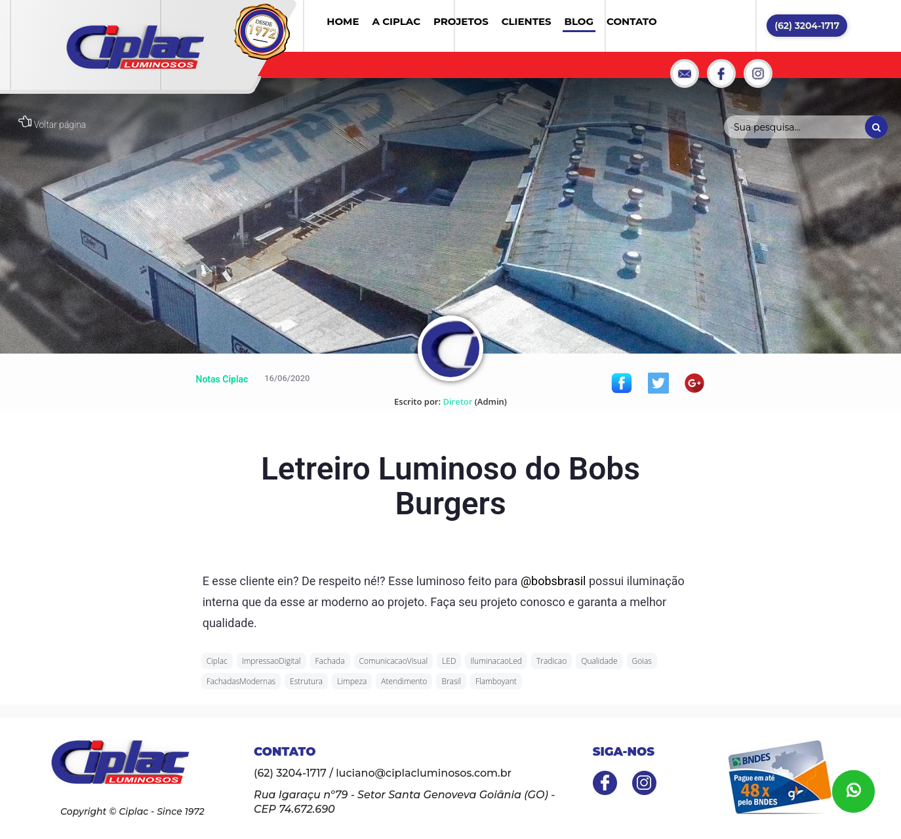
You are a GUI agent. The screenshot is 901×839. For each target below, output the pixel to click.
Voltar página (52, 124)
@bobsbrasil (553, 581)
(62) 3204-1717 (806, 25)
